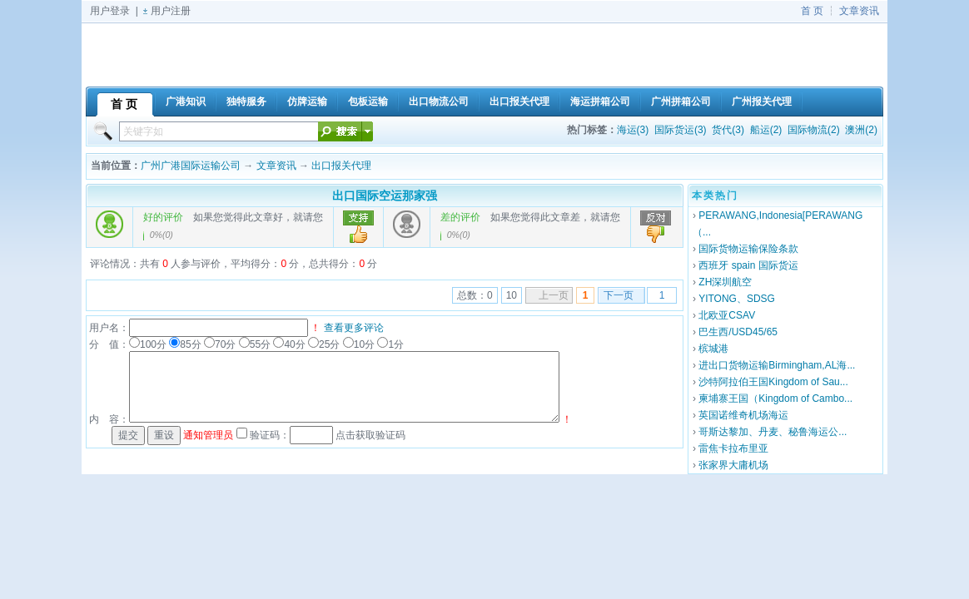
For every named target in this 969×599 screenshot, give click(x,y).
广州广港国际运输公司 (191, 165)
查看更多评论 (354, 328)
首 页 (812, 11)
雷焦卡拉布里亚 (733, 448)
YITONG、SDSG (736, 298)
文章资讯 (859, 11)
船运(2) (766, 130)
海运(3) (633, 130)
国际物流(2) (814, 130)
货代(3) (728, 130)
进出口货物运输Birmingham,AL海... (776, 365)
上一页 (554, 295)
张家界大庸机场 (733, 465)
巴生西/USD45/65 (738, 332)
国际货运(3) (680, 130)
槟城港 (713, 348)
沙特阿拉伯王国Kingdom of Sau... (772, 382)
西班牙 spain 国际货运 (748, 265)
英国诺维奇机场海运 (743, 415)
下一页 (619, 295)
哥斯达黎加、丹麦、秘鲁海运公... (772, 432)
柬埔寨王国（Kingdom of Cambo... (775, 398)
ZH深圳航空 (725, 282)
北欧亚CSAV (726, 315)
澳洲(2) (861, 130)
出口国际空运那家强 (384, 195)
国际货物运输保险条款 (748, 249)
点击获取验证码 (370, 435)
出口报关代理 (341, 165)
